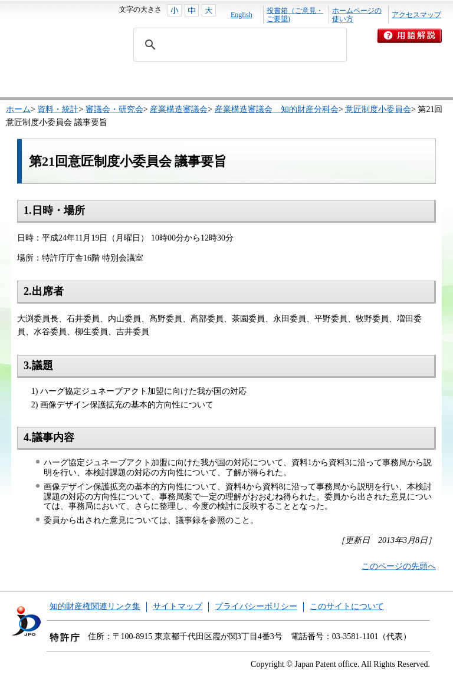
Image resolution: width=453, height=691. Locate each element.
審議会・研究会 (114, 109)
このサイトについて (347, 606)
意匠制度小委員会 (378, 109)
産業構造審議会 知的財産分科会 (277, 109)
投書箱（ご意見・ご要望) (295, 14)
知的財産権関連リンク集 (95, 606)
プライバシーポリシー (256, 606)
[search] (238, 45)
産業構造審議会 (179, 109)
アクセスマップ (416, 15)
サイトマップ (177, 606)
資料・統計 (57, 109)
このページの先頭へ (399, 566)
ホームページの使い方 (357, 14)
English (241, 15)
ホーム (18, 109)
